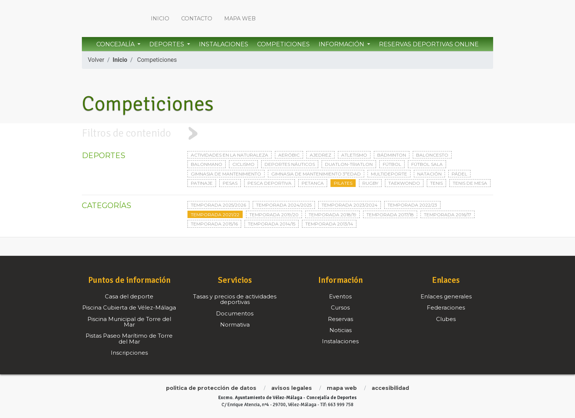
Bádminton (391, 155)
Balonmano (206, 164)
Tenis (436, 183)
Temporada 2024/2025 (284, 205)
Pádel (459, 174)
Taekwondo (404, 183)
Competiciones (283, 44)
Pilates (343, 183)
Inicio (160, 18)
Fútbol (392, 164)
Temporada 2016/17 (447, 214)
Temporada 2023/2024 (350, 205)
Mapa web (240, 18)
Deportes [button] (167, 44)
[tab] (287, 133)
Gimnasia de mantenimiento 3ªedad (316, 174)
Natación (429, 174)
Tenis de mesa (470, 183)
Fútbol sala (427, 164)
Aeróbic (289, 155)
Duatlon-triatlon (349, 164)
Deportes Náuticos (290, 164)
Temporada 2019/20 (274, 214)
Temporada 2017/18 (390, 214)
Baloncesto (432, 155)
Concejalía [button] (116, 44)
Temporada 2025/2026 (218, 205)
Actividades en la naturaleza (229, 155)
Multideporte (389, 174)
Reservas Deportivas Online (429, 44)
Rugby (370, 183)
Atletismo (354, 155)
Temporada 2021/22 (215, 214)
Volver (96, 59)
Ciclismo (243, 164)
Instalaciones (223, 44)
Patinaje (202, 183)
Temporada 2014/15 (271, 224)
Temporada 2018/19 (332, 214)
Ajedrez (320, 155)
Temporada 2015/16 (214, 224)
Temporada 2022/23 (412, 205)
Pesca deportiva (269, 183)
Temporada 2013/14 (329, 224)
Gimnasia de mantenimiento (226, 174)
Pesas (230, 183)
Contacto (196, 18)
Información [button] (342, 44)
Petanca (313, 183)
